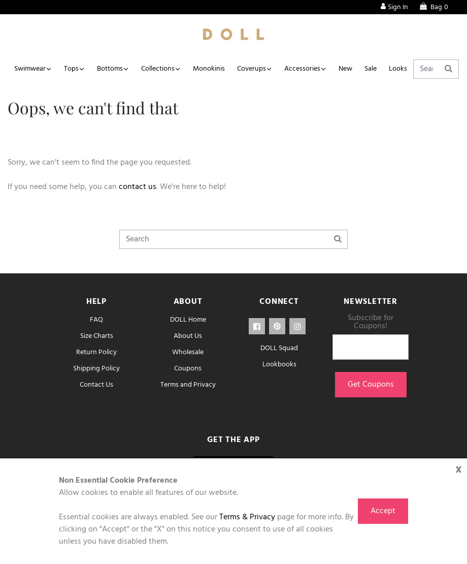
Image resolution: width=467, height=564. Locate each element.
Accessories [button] (302, 69)
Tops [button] (71, 69)
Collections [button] (158, 69)
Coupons (188, 368)
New (345, 69)
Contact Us (96, 385)
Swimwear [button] (30, 69)
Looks (398, 69)
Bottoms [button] (110, 69)
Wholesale (188, 352)
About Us (188, 336)
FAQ (96, 320)
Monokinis (209, 69)
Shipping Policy (96, 368)
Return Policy (96, 352)
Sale (370, 69)
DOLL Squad (279, 348)
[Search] (436, 69)
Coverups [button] (251, 69)
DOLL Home (188, 320)
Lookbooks (279, 364)
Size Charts (96, 336)
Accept (383, 511)
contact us (137, 187)
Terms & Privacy (247, 517)
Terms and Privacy (188, 385)
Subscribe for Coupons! (370, 322)
